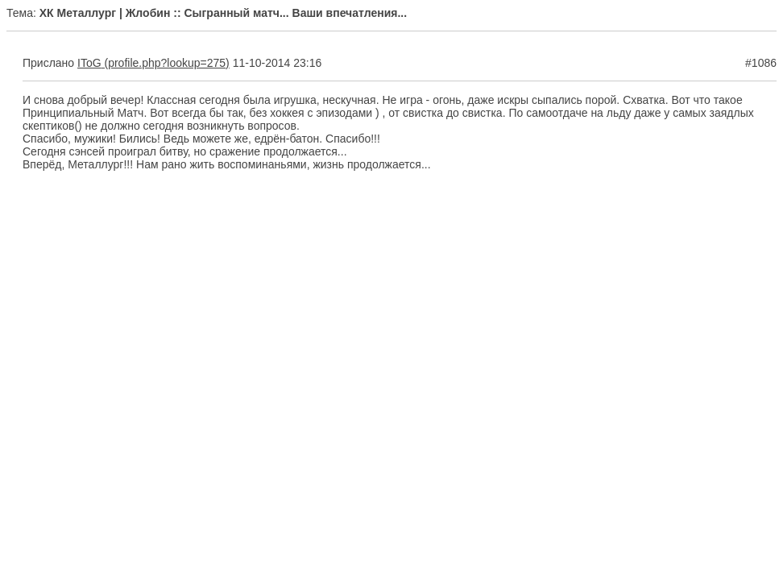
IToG (89, 62)
